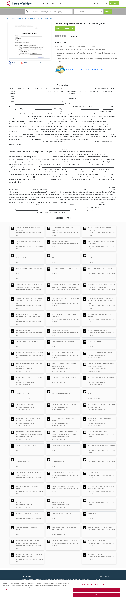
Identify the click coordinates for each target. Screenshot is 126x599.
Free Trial (114, 3)
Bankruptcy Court (32, 18)
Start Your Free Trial (64, 28)
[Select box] (49, 11)
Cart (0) (97, 3)
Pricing (45, 3)
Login (105, 3)
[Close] (123, 589)
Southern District (48, 18)
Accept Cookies (96, 595)
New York (11, 18)
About (53, 3)
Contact (61, 3)
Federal (20, 18)
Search (108, 12)
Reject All (96, 590)
